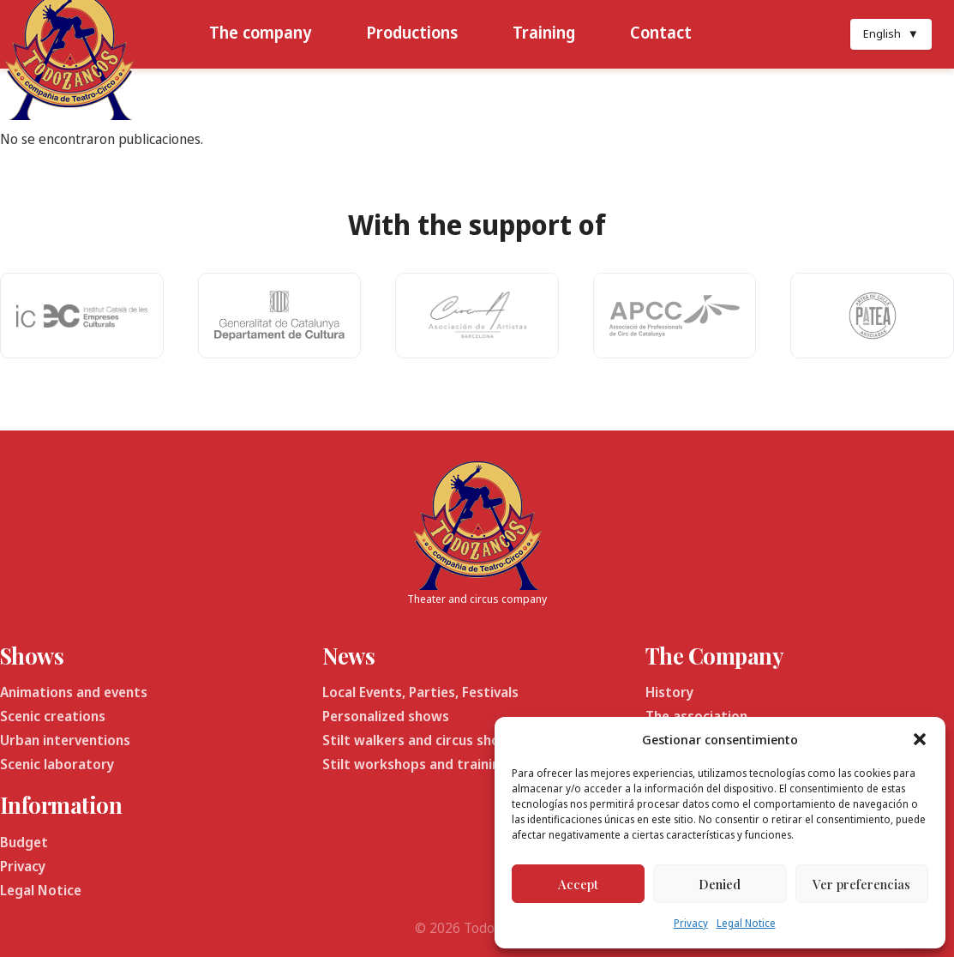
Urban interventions (65, 740)
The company (260, 32)
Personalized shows (385, 716)
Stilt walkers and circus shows (420, 740)
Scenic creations (52, 716)
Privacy (691, 923)
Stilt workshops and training (415, 764)
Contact (661, 32)
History (669, 692)
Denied (720, 884)
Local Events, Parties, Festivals (420, 692)
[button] (919, 739)
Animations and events (73, 692)
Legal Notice (746, 923)
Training (544, 32)
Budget (24, 842)
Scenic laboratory (57, 764)
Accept (578, 884)
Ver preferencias (861, 884)
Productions (412, 32)
